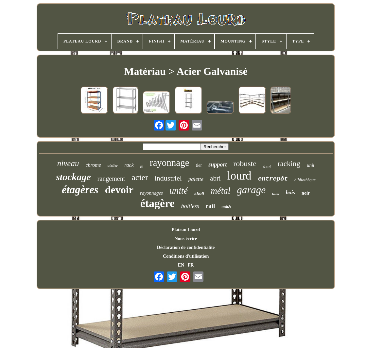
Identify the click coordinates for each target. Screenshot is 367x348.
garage (251, 190)
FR (191, 265)
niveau (68, 163)
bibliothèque (305, 179)
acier (139, 177)
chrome (93, 165)
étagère (157, 203)
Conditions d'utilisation (186, 256)
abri (215, 178)
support (217, 164)
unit (310, 165)
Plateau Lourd (186, 229)
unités (226, 207)
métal (220, 191)
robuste (244, 163)
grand (267, 166)
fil (141, 166)
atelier (113, 165)
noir (306, 193)
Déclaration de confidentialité (186, 247)
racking (289, 164)
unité (178, 190)
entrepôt (273, 179)
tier (199, 165)
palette (195, 179)
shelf (199, 193)
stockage (73, 176)
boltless (190, 206)
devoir (119, 190)
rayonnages (151, 193)
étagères (80, 190)
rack (128, 165)
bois (290, 192)
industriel (168, 178)
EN (181, 265)
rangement (111, 178)
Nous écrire (186, 238)
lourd (239, 175)
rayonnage (169, 162)
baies (275, 194)
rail (210, 205)
